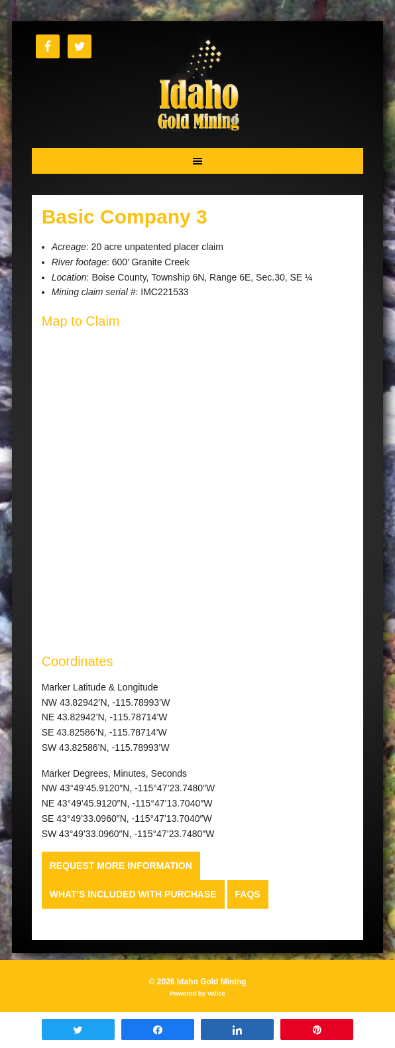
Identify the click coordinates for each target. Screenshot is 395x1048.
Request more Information (121, 865)
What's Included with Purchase (133, 894)
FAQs (247, 894)
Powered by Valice (197, 993)
